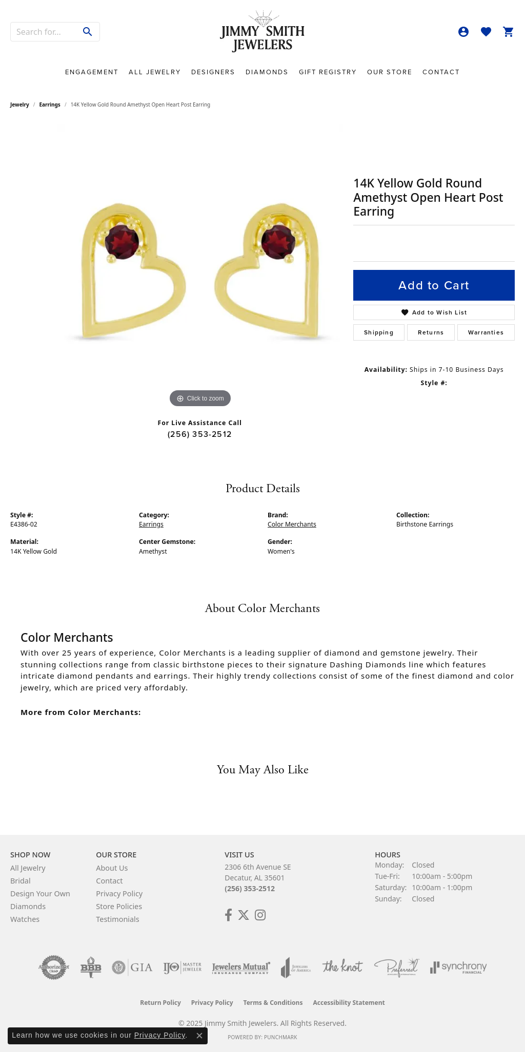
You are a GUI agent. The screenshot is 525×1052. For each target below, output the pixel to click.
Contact (441, 72)
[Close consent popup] (199, 1036)
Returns (431, 332)
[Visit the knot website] (342, 967)
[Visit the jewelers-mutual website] (241, 967)
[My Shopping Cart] (508, 32)
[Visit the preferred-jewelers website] (397, 967)
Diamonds (267, 72)
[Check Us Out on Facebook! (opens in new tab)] (228, 915)
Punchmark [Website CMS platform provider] (280, 1037)
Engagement (91, 72)
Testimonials (117, 919)
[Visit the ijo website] (182, 967)
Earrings (49, 104)
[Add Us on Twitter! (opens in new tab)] (243, 915)
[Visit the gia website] (132, 967)
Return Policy (160, 1002)
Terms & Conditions (273, 1002)
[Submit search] (87, 32)
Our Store (389, 72)
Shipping (379, 332)
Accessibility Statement (349, 1002)
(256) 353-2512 (200, 434)
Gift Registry (328, 72)
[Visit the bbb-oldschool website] (91, 967)
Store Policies (119, 906)
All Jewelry (155, 72)
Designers (213, 72)
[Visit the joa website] (296, 967)
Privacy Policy (119, 893)
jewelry (19, 104)
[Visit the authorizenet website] (54, 967)
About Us (112, 868)
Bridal (20, 881)
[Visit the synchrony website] (458, 967)
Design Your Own (40, 893)
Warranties (486, 332)
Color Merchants (292, 524)
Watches (24, 919)
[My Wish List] (486, 32)
